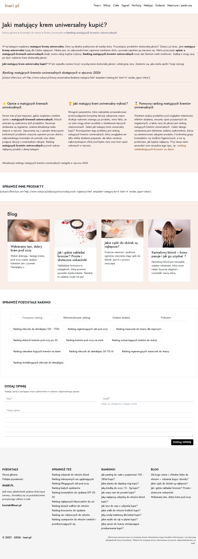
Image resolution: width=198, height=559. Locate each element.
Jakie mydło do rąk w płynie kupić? (119, 519)
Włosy (106, 5)
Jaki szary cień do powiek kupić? (118, 492)
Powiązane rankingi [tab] (32, 317)
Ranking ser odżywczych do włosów (71, 515)
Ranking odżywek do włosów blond (70, 474)
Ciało (116, 5)
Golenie (160, 5)
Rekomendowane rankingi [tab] (76, 317)
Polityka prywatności (12, 479)
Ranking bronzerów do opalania (68, 510)
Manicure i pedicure (179, 5)
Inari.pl (12, 5)
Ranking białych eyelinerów (66, 488)
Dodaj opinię (182, 442)
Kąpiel (125, 5)
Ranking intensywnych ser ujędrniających (73, 479)
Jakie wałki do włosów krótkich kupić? (121, 510)
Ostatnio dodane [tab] (121, 317)
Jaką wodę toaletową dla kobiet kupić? (121, 515)
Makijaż (148, 5)
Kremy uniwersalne (54, 33)
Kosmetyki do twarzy (30, 33)
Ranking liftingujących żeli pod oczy (70, 483)
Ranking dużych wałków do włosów (70, 506)
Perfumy (136, 5)
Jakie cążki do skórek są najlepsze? (169, 483)
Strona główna (9, 33)
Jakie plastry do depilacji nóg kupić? (120, 483)
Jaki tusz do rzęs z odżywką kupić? (119, 506)
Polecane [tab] (166, 317)
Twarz (97, 5)
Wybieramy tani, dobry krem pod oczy (171, 497)
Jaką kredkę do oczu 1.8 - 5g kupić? (120, 488)
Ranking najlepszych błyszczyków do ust (73, 501)
